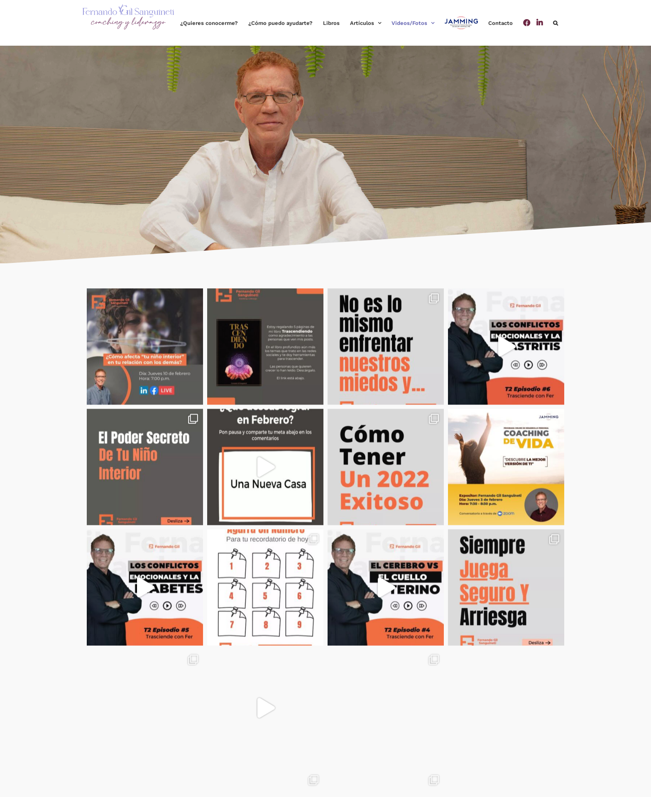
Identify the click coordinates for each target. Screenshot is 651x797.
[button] (555, 23)
